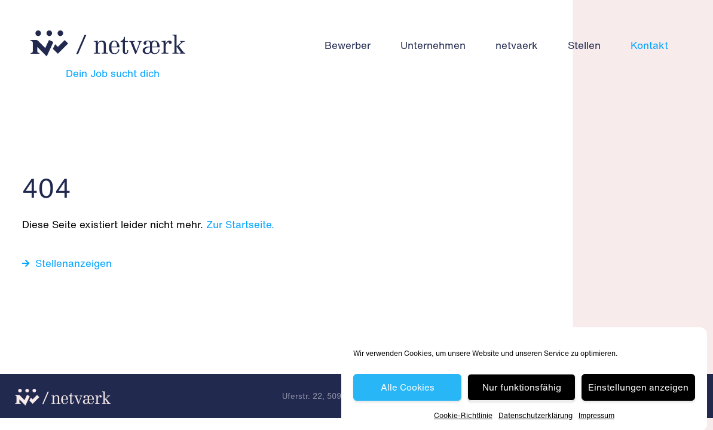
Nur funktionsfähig (521, 388)
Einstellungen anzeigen (638, 388)
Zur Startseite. (240, 224)
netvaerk (516, 45)
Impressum (596, 417)
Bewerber (348, 45)
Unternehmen (433, 45)
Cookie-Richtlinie (463, 417)
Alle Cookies (407, 388)
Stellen (584, 45)
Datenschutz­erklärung (535, 417)
